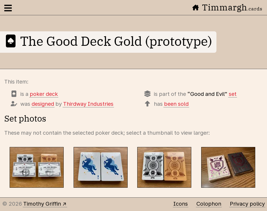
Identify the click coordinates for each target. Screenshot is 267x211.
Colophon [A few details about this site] (208, 204)
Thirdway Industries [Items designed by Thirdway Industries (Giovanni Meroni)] (88, 104)
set (233, 94)
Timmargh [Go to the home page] (227, 7)
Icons (180, 204)
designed (43, 104)
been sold (176, 104)
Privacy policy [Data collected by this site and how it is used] (247, 204)
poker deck (44, 94)
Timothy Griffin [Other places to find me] (42, 204)
